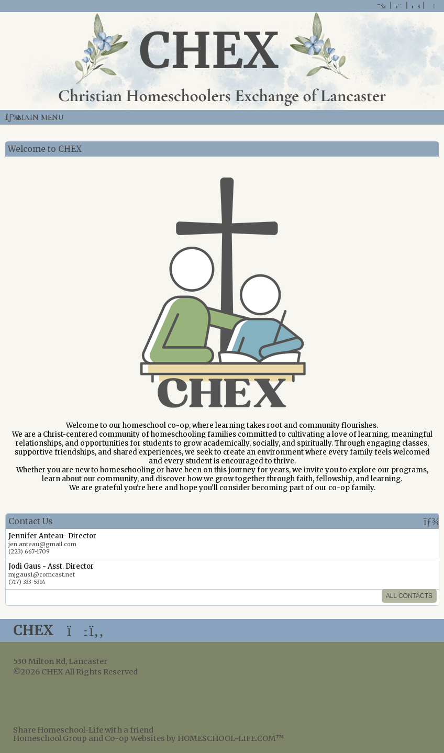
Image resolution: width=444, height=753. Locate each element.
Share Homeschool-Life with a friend (83, 730)
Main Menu (34, 117)
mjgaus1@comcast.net (41, 574)
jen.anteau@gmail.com (42, 544)
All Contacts (409, 596)
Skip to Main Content (187, 672)
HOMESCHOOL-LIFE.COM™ (230, 738)
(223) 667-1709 (29, 551)
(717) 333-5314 (27, 581)
